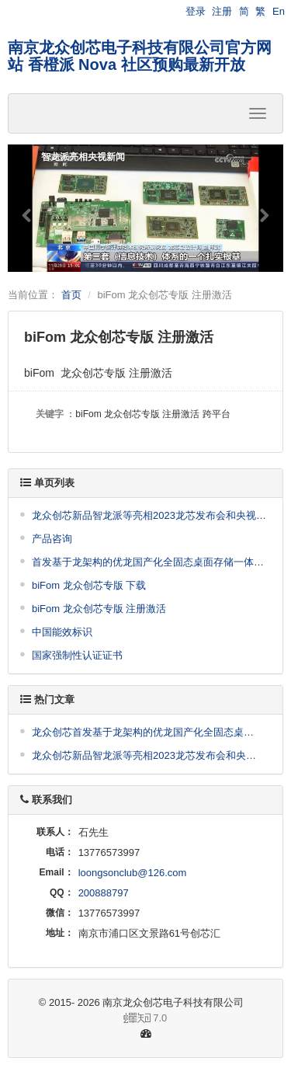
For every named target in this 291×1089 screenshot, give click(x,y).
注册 (222, 11)
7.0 (93, 1019)
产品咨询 (52, 538)
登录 (195, 11)
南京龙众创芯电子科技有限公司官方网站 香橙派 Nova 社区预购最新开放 (140, 56)
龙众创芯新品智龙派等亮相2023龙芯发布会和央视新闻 (154, 515)
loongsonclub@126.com (132, 873)
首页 (71, 295)
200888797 (103, 893)
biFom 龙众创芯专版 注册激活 (99, 608)
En (278, 11)
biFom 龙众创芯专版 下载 (89, 585)
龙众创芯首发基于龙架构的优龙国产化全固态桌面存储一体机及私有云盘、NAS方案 (147, 732)
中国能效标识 (62, 632)
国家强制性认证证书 (77, 655)
